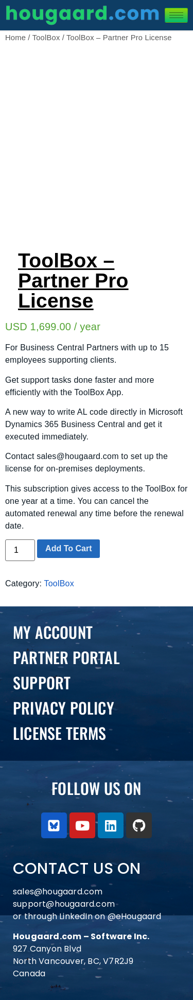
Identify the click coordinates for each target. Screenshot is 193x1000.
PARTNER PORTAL (66, 657)
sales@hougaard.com (59, 891)
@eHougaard (135, 916)
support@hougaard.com (64, 904)
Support (42, 682)
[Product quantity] (20, 550)
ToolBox (46, 37)
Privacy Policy (63, 707)
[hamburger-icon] (176, 15)
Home (15, 37)
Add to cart (68, 548)
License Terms (60, 732)
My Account (53, 631)
